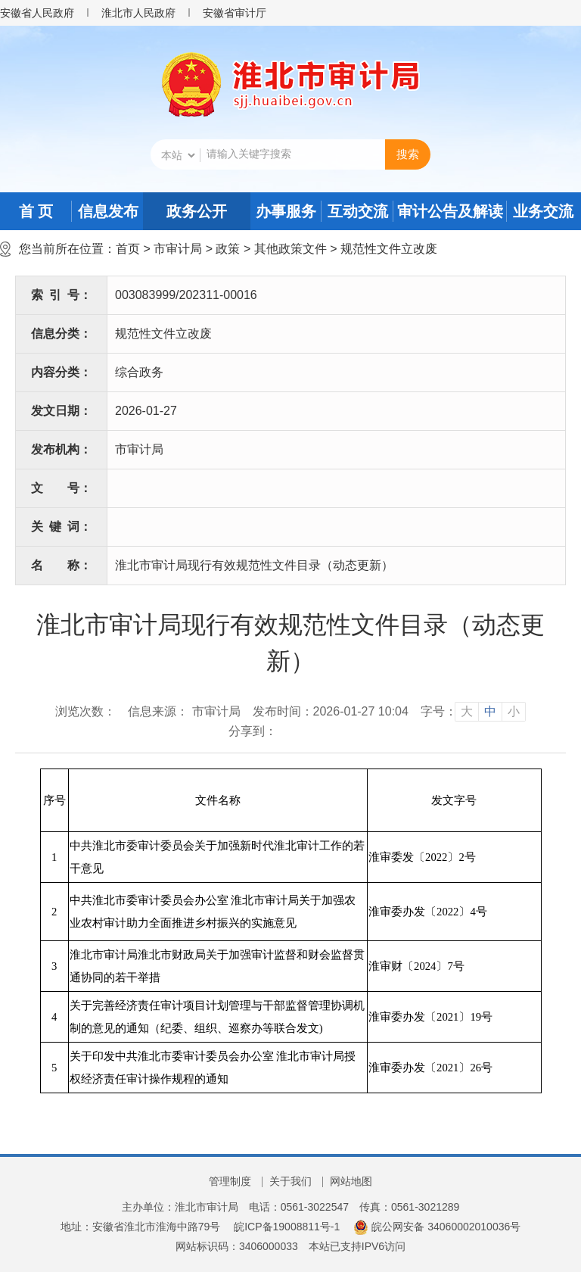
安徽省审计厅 (234, 13)
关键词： (61, 526)
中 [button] (490, 711)
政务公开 (196, 211)
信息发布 (108, 211)
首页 (128, 248)
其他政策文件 (290, 248)
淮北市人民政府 (138, 13)
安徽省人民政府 (37, 13)
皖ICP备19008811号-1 (287, 1227)
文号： (61, 488)
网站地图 (351, 1181)
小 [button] (514, 711)
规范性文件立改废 (388, 248)
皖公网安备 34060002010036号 (436, 1227)
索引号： (61, 294)
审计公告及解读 (450, 211)
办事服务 (286, 211)
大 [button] (467, 711)
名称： (61, 565)
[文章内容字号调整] (473, 712)
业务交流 (543, 211)
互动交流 (358, 211)
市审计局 (178, 248)
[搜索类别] (177, 155)
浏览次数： (85, 711)
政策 (228, 248)
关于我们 (290, 1181)
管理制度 (230, 1181)
